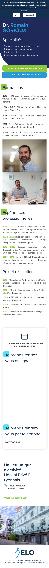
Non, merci (29, 15)
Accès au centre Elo (15, 498)
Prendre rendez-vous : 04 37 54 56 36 (24, 68)
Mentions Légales (18, 562)
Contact (8, 562)
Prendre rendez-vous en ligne (27, 74)
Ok (16, 15)
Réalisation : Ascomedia (35, 562)
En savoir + (24, 10)
